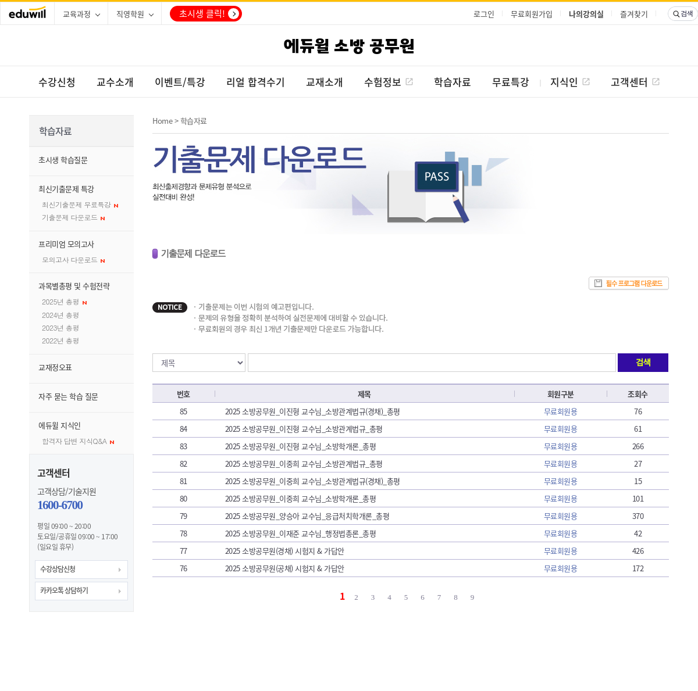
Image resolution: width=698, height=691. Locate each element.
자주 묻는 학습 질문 (68, 396)
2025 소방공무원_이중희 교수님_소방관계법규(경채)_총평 (312, 480)
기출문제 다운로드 (73, 217)
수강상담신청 (57, 569)
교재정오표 (55, 367)
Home (162, 120)
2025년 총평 (64, 301)
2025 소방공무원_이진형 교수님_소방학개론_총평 (300, 446)
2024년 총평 (60, 315)
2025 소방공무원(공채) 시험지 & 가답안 (284, 568)
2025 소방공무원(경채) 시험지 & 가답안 (284, 550)
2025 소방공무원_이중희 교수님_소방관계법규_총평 (304, 463)
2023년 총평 (60, 327)
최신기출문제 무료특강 (80, 204)
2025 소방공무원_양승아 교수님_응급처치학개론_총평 (307, 515)
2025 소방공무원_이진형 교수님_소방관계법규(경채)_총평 (312, 411)
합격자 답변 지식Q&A (78, 441)
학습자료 (193, 120)
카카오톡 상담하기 (64, 590)
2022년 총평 (60, 340)
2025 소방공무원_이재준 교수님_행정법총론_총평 (300, 533)
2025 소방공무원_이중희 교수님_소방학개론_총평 (300, 498)
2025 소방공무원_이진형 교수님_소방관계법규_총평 (304, 428)
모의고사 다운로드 (73, 259)
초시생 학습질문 (62, 159)
